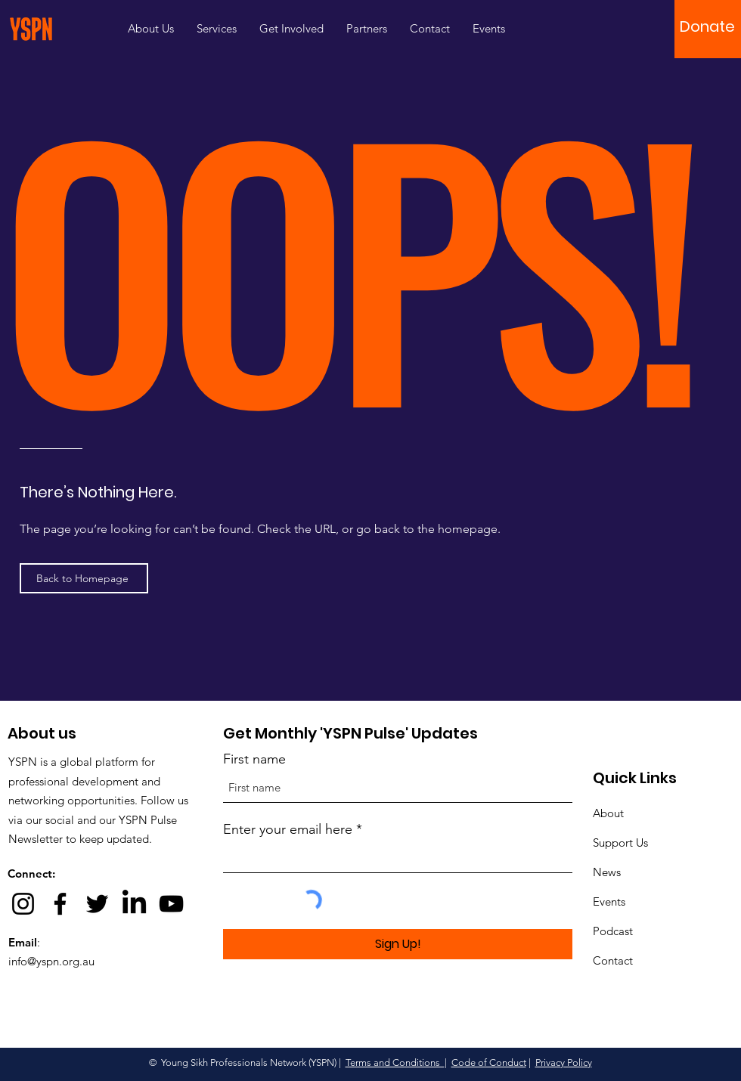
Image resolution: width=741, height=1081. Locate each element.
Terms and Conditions (395, 1062)
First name (254, 759)
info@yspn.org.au (51, 961)
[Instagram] (23, 903)
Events (609, 901)
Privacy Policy (563, 1062)
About (608, 813)
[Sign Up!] (397, 944)
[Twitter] (97, 903)
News (607, 872)
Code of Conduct (488, 1062)
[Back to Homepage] (84, 578)
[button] (707, 26)
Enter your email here (287, 829)
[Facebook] (60, 903)
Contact (613, 960)
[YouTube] (171, 903)
